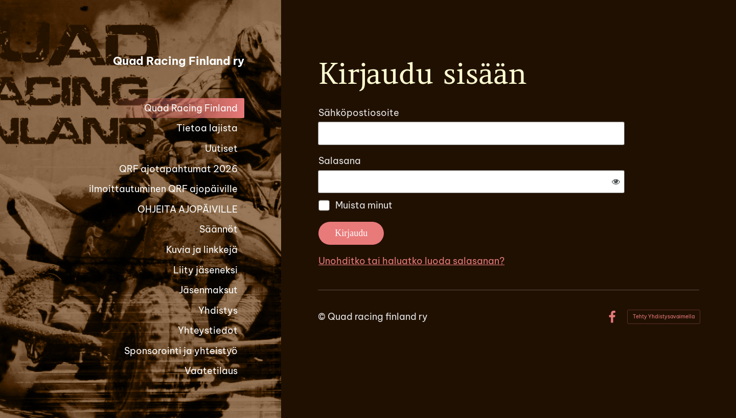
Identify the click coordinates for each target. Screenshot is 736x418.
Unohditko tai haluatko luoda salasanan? (522, 227)
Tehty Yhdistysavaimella (664, 283)
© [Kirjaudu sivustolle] (323, 283)
